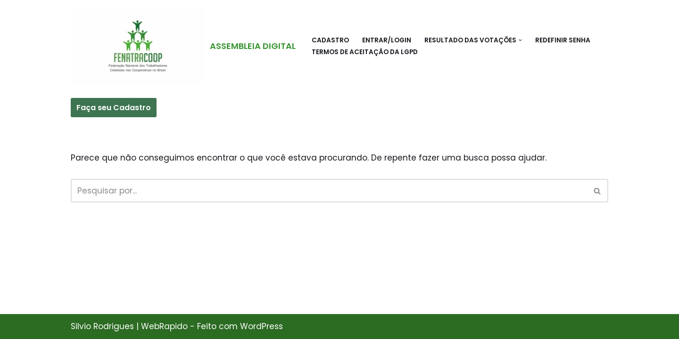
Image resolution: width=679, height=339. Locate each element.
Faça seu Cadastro (113, 107)
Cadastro (330, 40)
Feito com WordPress (240, 326)
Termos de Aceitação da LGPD (365, 52)
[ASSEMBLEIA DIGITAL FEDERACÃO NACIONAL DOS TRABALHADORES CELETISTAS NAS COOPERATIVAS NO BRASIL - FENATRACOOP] (183, 46)
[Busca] (329, 190)
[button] (520, 40)
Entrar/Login (386, 40)
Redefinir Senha (562, 40)
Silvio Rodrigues (102, 326)
